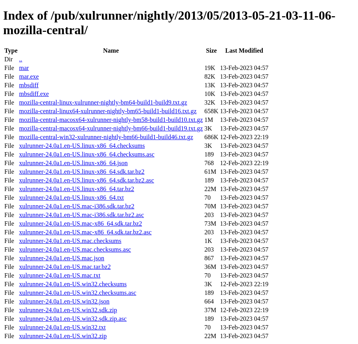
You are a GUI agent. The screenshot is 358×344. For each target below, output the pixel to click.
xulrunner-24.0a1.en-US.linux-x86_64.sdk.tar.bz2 (81, 171)
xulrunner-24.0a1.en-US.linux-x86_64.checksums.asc (86, 154)
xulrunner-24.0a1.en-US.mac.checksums (70, 240)
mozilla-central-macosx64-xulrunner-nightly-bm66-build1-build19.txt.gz (111, 128)
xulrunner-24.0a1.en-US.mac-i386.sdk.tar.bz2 (76, 206)
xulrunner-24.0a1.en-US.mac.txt (59, 275)
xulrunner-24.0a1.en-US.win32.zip (63, 336)
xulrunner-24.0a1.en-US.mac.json (61, 258)
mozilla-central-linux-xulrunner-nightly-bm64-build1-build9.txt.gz (103, 102)
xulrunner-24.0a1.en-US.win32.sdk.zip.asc (72, 318)
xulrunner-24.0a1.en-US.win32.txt (62, 327)
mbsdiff (28, 85)
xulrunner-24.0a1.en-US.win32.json (64, 301)
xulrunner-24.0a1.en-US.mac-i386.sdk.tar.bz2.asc (81, 215)
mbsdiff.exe (34, 93)
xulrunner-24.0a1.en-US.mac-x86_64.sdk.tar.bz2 (80, 223)
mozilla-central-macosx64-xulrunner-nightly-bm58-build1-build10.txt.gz (111, 119)
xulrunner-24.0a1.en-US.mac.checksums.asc (75, 249)
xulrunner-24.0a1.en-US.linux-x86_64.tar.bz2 (76, 189)
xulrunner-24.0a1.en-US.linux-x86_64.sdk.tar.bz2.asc (86, 180)
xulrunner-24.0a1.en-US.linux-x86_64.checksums (82, 145)
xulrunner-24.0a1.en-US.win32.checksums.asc (77, 292)
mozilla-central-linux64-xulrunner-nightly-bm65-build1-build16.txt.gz (107, 111)
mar (24, 67)
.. (20, 59)
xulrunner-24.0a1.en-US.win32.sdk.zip (68, 310)
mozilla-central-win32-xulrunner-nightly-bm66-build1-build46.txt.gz (106, 137)
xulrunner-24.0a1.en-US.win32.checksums (72, 284)
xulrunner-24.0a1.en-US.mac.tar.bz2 (65, 266)
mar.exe (29, 76)
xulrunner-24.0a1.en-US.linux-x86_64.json (73, 163)
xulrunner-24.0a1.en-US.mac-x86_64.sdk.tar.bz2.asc (85, 232)
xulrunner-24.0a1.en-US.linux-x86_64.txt (71, 197)
